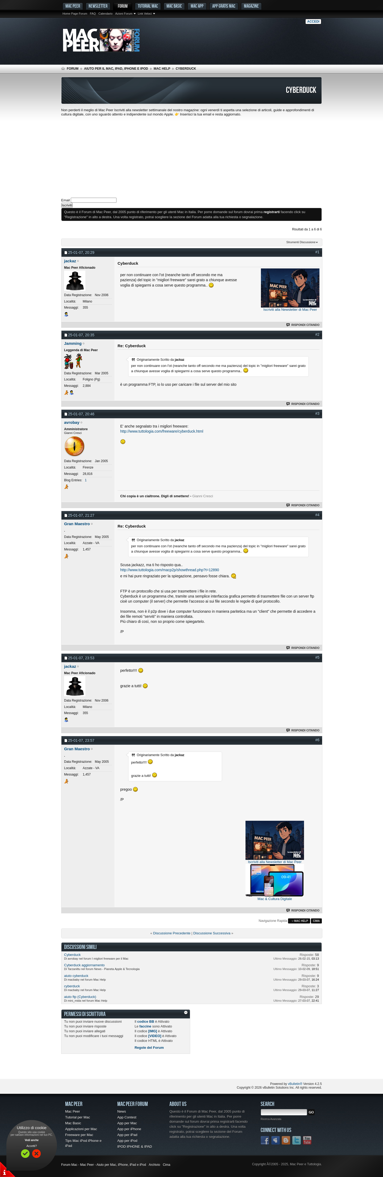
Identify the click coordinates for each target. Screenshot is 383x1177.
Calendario (105, 13)
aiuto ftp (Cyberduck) (80, 997)
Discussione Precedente (171, 933)
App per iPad (127, 1135)
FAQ (93, 13)
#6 (317, 740)
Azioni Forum (123, 13)
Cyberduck (72, 955)
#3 (317, 413)
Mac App (197, 6)
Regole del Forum (149, 1048)
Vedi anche (32, 1140)
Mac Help (162, 69)
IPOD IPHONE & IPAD (134, 1147)
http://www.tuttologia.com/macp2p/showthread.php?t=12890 (169, 570)
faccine (145, 1026)
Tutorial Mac (148, 6)
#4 (317, 515)
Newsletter (98, 6)
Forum (123, 6)
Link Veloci (145, 13)
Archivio (154, 1165)
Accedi (313, 21)
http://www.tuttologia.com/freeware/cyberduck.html (161, 431)
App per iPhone (129, 1129)
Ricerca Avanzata (271, 1119)
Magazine (251, 6)
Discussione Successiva (211, 933)
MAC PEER (72, 6)
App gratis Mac (223, 6)
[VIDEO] (154, 1036)
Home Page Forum (75, 13)
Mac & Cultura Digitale (274, 899)
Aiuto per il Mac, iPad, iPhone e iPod (116, 69)
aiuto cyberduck (76, 976)
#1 (317, 252)
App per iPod (127, 1141)
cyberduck (72, 986)
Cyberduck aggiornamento (84, 965)
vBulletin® (295, 1084)
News (121, 1111)
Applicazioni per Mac (81, 1129)
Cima (316, 920)
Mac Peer (72, 1111)
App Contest (126, 1117)
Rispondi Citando (303, 324)
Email (65, 200)
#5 (317, 657)
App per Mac (127, 1123)
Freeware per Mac (79, 1135)
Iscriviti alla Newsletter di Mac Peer (290, 310)
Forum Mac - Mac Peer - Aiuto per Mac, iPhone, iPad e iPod (103, 1165)
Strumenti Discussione (300, 242)
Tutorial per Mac (77, 1117)
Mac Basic (174, 6)
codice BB (145, 1021)
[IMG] (152, 1031)
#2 (317, 334)
